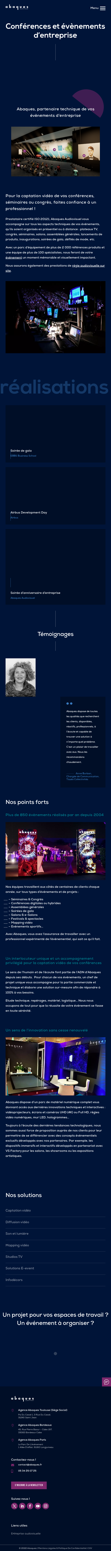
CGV (90, 1548)
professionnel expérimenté (25, 939)
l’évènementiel (60, 939)
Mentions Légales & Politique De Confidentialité (62, 1548)
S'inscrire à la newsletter (29, 1485)
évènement (14, 257)
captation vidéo (37, 196)
